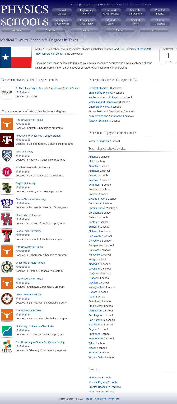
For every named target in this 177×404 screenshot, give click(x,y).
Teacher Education (99, 120)
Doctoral (154, 30)
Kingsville (93, 263)
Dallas (92, 217)
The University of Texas (29, 119)
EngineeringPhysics (86, 12)
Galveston (94, 240)
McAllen (93, 282)
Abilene (92, 156)
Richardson (95, 310)
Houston (93, 249)
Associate (50, 30)
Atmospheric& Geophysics (61, 22)
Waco (91, 347)
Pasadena (94, 301)
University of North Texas (30, 262)
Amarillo (93, 166)
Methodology (113, 399)
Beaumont (94, 184)
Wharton (93, 352)
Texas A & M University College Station (38, 135)
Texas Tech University (28, 230)
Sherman (93, 333)
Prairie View (95, 305)
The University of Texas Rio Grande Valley (40, 342)
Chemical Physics (98, 106)
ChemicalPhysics (160, 12)
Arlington (93, 170)
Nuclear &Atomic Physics (111, 12)
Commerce (94, 203)
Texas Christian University (31, 199)
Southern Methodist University (33, 167)
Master (119, 30)
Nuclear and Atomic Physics (104, 97)
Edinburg (93, 226)
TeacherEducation (160, 22)
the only (47, 62)
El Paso (92, 231)
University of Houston (28, 215)
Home (89, 399)
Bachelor (85, 30)
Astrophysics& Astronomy (86, 22)
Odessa (92, 291)
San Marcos (95, 324)
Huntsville (94, 254)
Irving (91, 259)
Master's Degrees (98, 141)
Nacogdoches (96, 287)
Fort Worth (94, 235)
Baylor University (25, 183)
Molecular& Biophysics (135, 12)
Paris (91, 296)
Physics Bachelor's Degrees (104, 386)
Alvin (91, 161)
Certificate (15, 30)
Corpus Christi (96, 207)
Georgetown (95, 245)
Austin (92, 175)
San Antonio (95, 319)
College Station (97, 198)
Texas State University (28, 294)
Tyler (91, 343)
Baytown (93, 180)
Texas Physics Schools (101, 391)
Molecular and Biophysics (103, 101)
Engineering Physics (100, 92)
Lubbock (93, 277)
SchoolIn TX (168, 55)
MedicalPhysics (135, 22)
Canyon (92, 194)
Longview (93, 273)
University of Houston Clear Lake (35, 326)
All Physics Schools (99, 377)
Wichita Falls (95, 357)
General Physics (97, 87)
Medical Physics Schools (102, 382)
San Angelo (95, 315)
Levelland (94, 268)
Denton (92, 221)
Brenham (93, 189)
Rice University (24, 151)
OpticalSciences (110, 22)
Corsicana (94, 212)
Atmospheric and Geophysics (105, 111)
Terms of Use (100, 399)
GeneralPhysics (62, 12)
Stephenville (95, 338)
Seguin (92, 329)
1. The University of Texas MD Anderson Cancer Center (48, 88)
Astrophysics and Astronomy (104, 115)
